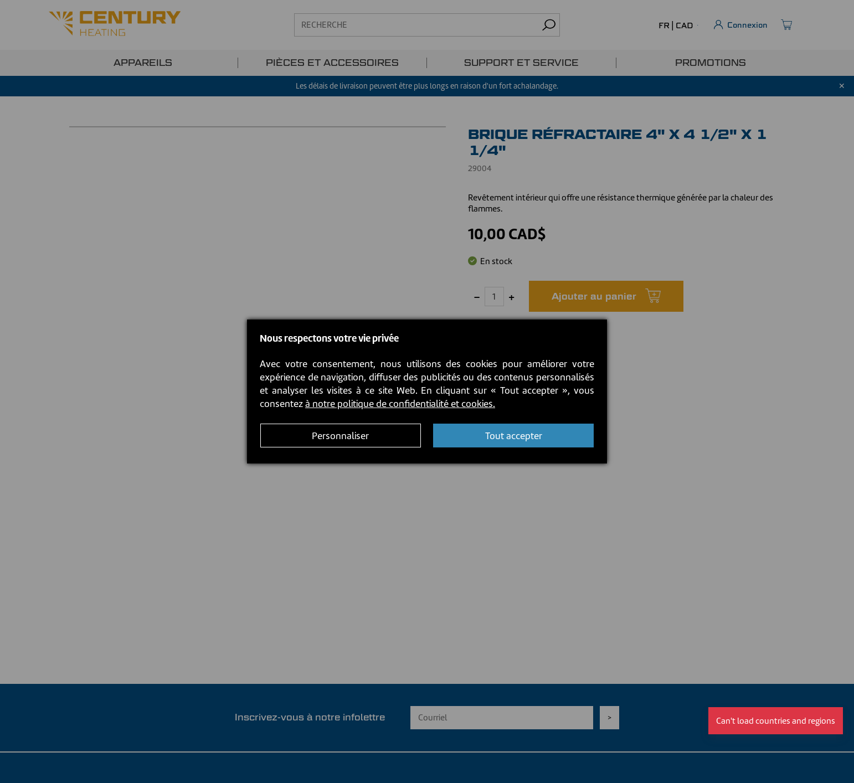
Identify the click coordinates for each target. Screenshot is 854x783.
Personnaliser (340, 435)
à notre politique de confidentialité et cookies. (400, 403)
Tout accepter (513, 435)
